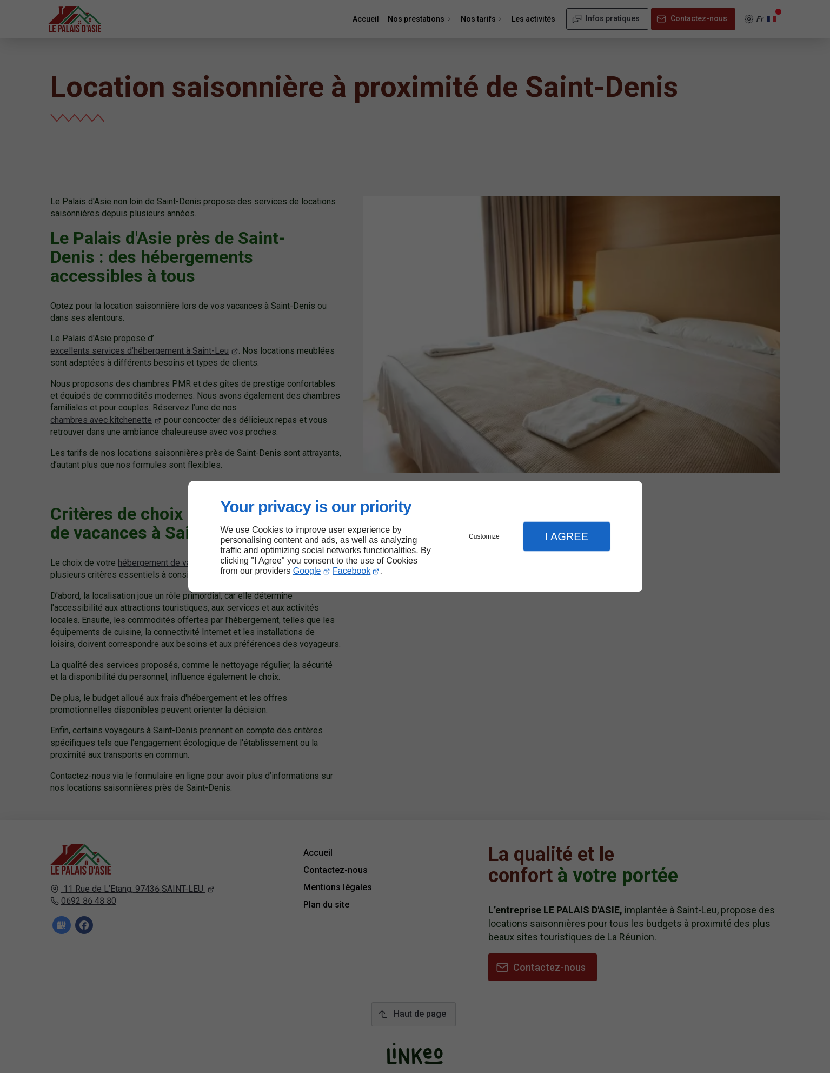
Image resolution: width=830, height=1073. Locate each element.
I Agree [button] (566, 536)
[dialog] (415, 537)
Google (307, 570)
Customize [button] (484, 536)
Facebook (351, 570)
